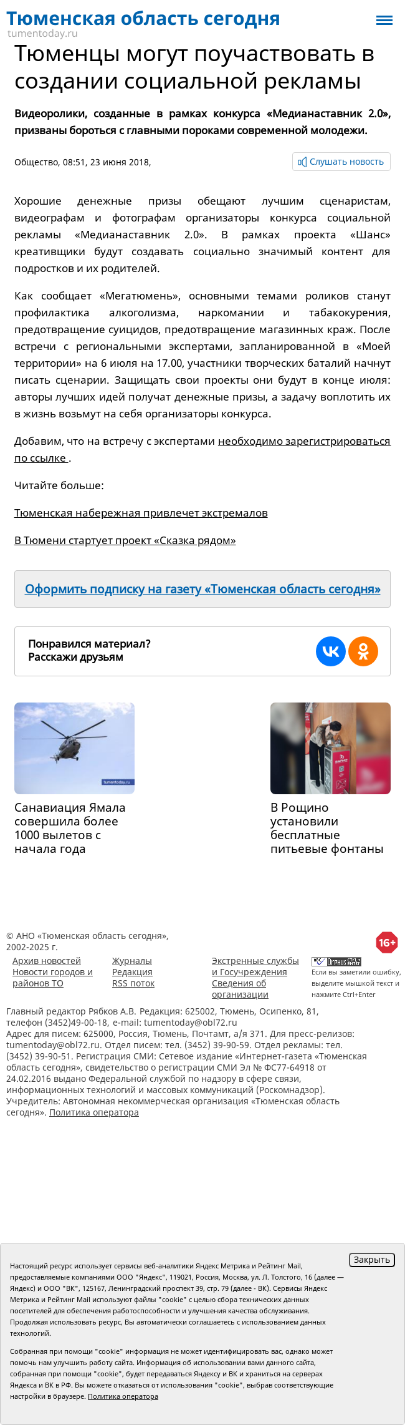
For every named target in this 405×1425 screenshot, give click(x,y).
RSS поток (133, 983)
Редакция (132, 972)
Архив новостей (46, 960)
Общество (36, 162)
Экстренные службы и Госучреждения (255, 966)
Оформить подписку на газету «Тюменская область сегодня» (203, 589)
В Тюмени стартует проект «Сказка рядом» (125, 540)
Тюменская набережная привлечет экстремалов (141, 512)
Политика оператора (94, 1112)
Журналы (132, 960)
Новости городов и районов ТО (52, 977)
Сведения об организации (240, 988)
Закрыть (372, 1259)
